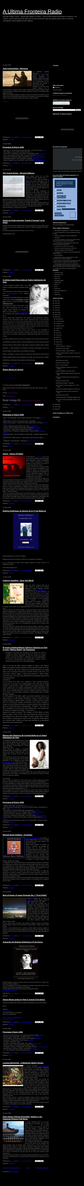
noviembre (59, 321)
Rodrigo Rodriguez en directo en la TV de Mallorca (24, 511)
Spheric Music (38, 457)
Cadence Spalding (40, 590)
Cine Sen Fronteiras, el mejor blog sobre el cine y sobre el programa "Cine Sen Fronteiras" (66, 240)
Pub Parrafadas (7, 1011)
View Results (58, 213)
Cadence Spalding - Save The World (18, 581)
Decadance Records (35, 1050)
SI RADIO (57, 237)
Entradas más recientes (11, 1168)
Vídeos (56, 294)
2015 (56, 303)
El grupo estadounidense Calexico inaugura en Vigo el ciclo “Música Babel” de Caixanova (25, 649)
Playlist (10, 165)
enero (57, 344)
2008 (56, 404)
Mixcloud (80, 171)
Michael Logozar (35, 1036)
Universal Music (30, 805)
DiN (21, 1041)
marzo (58, 339)
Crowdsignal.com (59, 215)
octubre (58, 323)
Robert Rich (35, 813)
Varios (56, 292)
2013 (56, 307)
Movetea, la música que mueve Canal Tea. (65, 248)
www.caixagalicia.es (12, 293)
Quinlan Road (6, 436)
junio (57, 332)
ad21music (36, 810)
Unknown (57, 87)
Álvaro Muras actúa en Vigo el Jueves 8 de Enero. (24, 1000)
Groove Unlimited (40, 815)
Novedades (11, 139)
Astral (35, 1045)
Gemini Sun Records (15, 808)
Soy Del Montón (58, 255)
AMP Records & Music (33, 440)
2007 (56, 406)
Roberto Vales (56, 95)
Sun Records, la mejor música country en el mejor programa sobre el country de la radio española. (66, 261)
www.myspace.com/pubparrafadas (12, 1017)
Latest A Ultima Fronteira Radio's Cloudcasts (64, 171)
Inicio (28, 1168)
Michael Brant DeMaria (32, 838)
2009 (56, 317)
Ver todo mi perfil (57, 90)
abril (57, 337)
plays (55, 284)
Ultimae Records (33, 426)
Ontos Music (35, 158)
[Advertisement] (18, 43)
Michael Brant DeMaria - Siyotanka (17, 835)
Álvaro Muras (35, 429)
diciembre (59, 319)
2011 (56, 312)
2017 (56, 301)
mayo (57, 335)
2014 (56, 305)
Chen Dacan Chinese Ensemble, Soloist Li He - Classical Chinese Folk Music (23, 1118)
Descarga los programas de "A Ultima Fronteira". (67, 230)
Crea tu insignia (63, 95)
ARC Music (12, 822)
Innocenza (5, 101)
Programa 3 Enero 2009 (13, 1032)
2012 (56, 310)
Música (56, 276)
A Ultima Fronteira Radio (32, 11)
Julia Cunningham (44, 73)
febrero (58, 342)
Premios (56, 288)
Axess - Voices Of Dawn (13, 454)
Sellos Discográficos (59, 290)
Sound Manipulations (39, 160)
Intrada (44, 150)
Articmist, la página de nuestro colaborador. (65, 235)
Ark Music (41, 1035)
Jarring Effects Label (42, 1046)
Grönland (33, 1048)
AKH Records (38, 155)
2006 (56, 409)
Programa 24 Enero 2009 (13, 147)
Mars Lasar (42, 593)
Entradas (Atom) (14, 1171)
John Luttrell (42, 153)
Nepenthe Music (39, 812)
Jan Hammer (37, 427)
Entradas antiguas (42, 1168)
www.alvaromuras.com (9, 1019)
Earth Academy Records (38, 157)
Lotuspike (38, 421)
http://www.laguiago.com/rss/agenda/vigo (63, 224)
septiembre (59, 326)
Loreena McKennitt (43, 1066)
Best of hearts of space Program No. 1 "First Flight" (25, 895)
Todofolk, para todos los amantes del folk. (65, 268)
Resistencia (30, 900)
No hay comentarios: (27, 137)
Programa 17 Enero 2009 (13, 415)
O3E (31, 152)
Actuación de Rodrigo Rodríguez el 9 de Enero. (23, 942)
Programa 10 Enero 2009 (13, 802)
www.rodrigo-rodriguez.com (10, 990)
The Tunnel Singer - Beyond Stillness (19, 173)
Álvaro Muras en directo (13, 370)
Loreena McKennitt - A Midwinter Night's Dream (23, 1063)
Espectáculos (57, 274)
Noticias (56, 278)
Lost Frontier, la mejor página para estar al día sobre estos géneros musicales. (65, 243)
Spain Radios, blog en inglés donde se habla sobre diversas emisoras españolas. (65, 258)
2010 (56, 314)
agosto (58, 328)
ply (55, 286)
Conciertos (11, 272)
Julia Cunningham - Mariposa (15, 69)
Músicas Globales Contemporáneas (63, 250)
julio (57, 330)
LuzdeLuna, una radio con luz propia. (64, 246)
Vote (72, 215)
